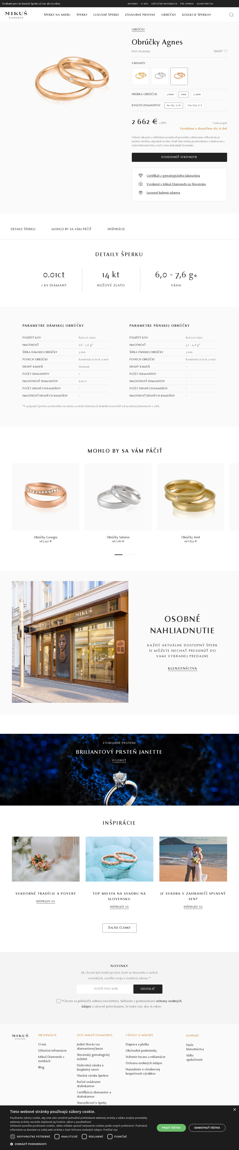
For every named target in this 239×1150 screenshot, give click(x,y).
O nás (144, 4)
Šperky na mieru (57, 15)
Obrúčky (168, 15)
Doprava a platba (137, 1044)
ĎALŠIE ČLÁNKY (119, 928)
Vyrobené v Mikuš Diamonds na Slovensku (176, 184)
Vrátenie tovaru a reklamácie (145, 1057)
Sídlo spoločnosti (194, 1058)
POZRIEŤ (119, 760)
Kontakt (192, 1036)
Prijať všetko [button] (171, 1127)
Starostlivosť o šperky (92, 1103)
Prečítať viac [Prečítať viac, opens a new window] (110, 1129)
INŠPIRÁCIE (116, 229)
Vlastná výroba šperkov (93, 1075)
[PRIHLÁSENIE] (227, 3)
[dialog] (119, 1127)
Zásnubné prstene (140, 15)
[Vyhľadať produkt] (231, 14)
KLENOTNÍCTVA (182, 669)
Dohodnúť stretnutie (179, 157)
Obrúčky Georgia (45, 537)
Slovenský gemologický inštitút (93, 1057)
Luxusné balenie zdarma (163, 192)
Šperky (82, 15)
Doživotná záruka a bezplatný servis (90, 1067)
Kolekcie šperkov (196, 15)
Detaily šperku (23, 229)
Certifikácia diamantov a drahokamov (94, 1094)
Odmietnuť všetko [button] (207, 1127)
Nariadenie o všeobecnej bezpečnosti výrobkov (143, 1071)
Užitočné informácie (164, 4)
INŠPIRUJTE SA (45, 901)
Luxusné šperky (106, 15)
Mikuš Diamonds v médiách (51, 1059)
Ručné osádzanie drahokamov (89, 1084)
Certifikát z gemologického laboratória (173, 176)
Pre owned (187, 4)
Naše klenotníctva (195, 1047)
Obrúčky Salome (118, 537)
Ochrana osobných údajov (144, 1063)
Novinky (133, 4)
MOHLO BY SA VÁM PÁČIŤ (72, 229)
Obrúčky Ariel (190, 537)
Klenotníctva (205, 4)
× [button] (234, 1109)
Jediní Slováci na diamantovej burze (90, 1046)
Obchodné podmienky (141, 1050)
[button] (80, 1144)
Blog (41, 1067)
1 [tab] (118, 554)
